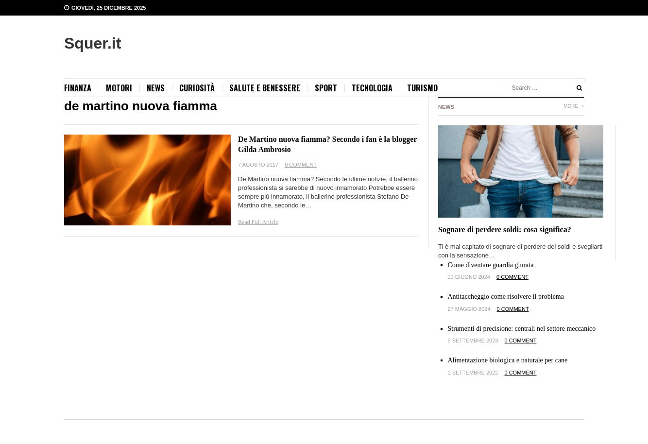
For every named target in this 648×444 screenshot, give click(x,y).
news (156, 88)
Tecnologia (372, 88)
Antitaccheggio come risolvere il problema (506, 296)
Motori (119, 88)
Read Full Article (258, 222)
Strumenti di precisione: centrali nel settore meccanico (522, 328)
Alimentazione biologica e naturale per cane (508, 360)
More (573, 106)
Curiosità (197, 88)
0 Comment (301, 165)
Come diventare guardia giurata (491, 265)
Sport (326, 88)
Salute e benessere (264, 88)
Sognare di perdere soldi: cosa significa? (504, 229)
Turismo (422, 88)
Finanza (77, 88)
